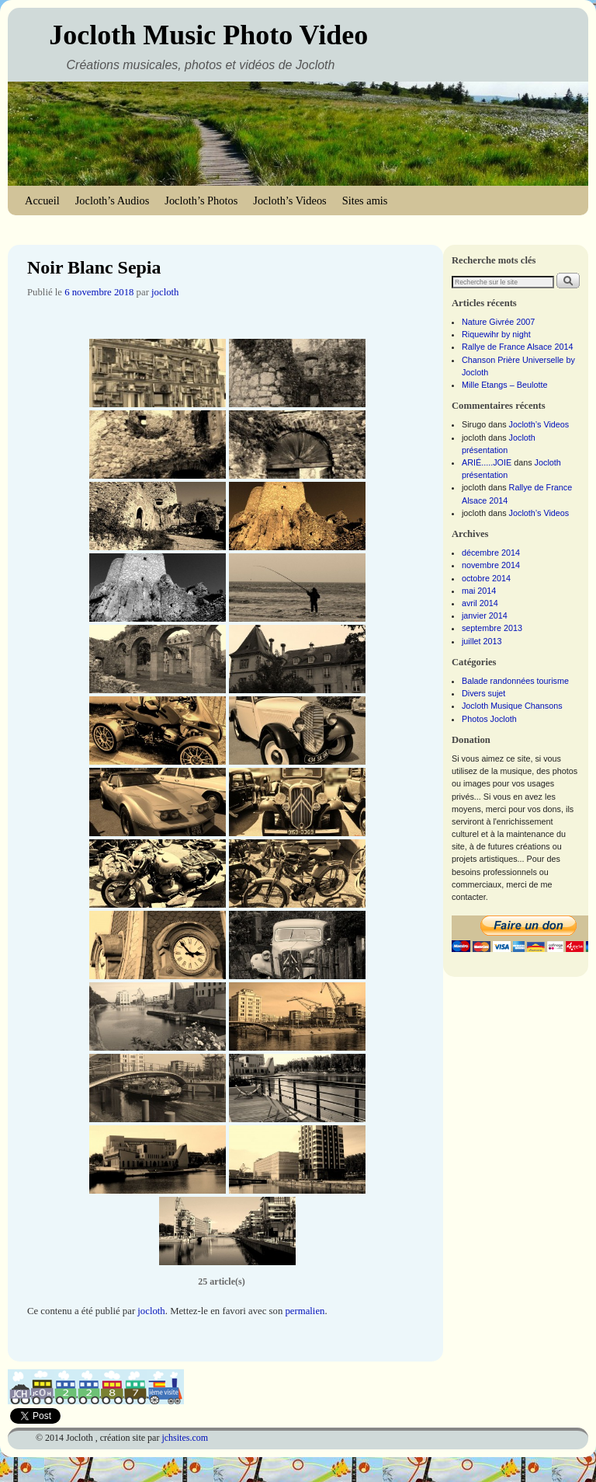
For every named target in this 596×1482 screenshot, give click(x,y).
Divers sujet (483, 693)
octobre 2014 (486, 578)
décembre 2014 (491, 552)
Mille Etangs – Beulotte (504, 384)
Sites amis (365, 200)
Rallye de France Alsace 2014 (517, 346)
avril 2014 (480, 603)
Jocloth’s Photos (201, 200)
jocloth (164, 292)
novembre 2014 (491, 565)
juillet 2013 (482, 641)
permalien (304, 1311)
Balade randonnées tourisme (515, 680)
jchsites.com (184, 1437)
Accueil (42, 200)
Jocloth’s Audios (112, 200)
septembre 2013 (492, 628)
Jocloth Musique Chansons (512, 705)
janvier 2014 (485, 615)
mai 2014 (479, 590)
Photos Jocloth (489, 719)
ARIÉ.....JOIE (486, 462)
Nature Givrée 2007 (498, 321)
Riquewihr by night (496, 334)
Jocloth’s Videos (289, 200)
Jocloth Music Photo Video (208, 35)
